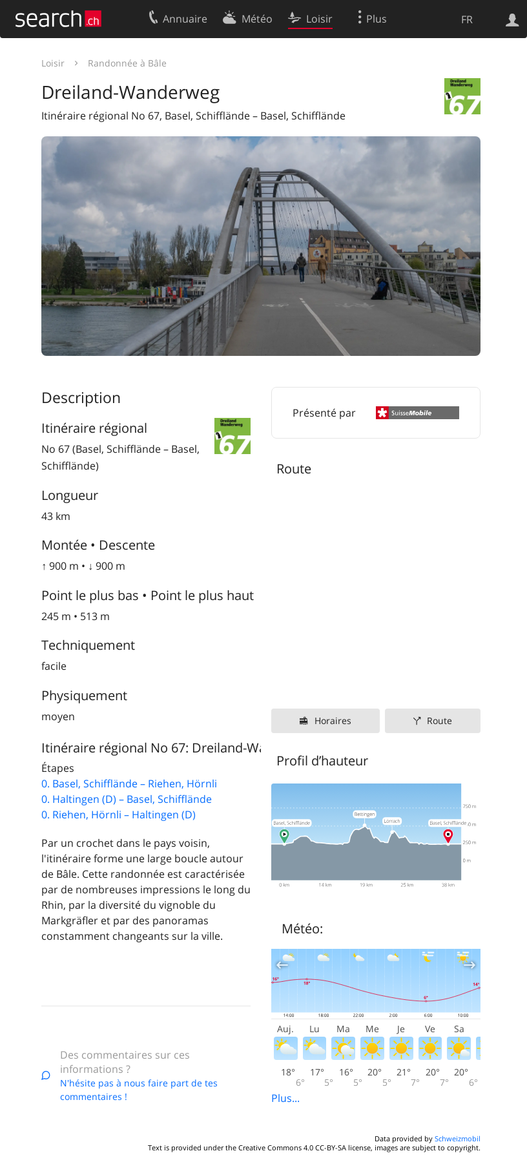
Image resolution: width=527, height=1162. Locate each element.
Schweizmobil (457, 1138)
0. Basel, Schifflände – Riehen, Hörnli (129, 783)
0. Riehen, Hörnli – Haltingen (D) (118, 814)
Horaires (333, 720)
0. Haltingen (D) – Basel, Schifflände (126, 799)
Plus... (285, 1098)
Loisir (53, 63)
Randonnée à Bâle (127, 63)
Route (439, 720)
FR (467, 19)
